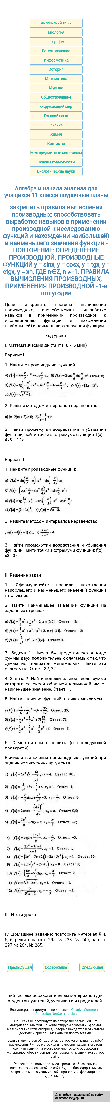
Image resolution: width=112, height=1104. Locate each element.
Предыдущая (20, 967)
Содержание (56, 967)
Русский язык (56, 116)
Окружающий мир (56, 106)
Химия (56, 134)
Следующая (92, 967)
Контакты (56, 143)
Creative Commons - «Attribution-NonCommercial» (67, 1012)
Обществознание (56, 97)
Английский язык (56, 23)
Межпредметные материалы (56, 153)
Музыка (56, 88)
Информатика (56, 60)
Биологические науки (56, 171)
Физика (56, 125)
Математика (56, 78)
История (56, 69)
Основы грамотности (56, 162)
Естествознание (56, 51)
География (56, 41)
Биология (56, 32)
